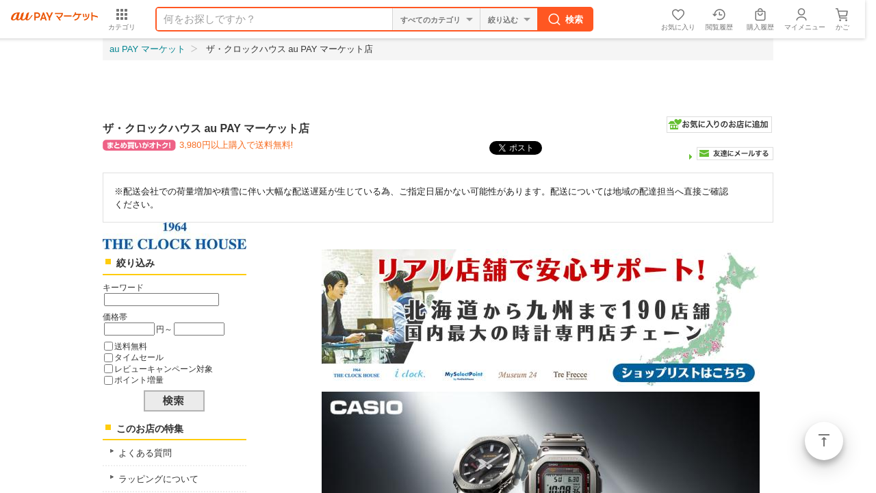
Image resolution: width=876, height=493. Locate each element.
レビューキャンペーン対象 (163, 368)
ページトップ (824, 441)
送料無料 (130, 346)
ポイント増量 (139, 379)
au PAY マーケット (147, 49)
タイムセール (139, 357)
